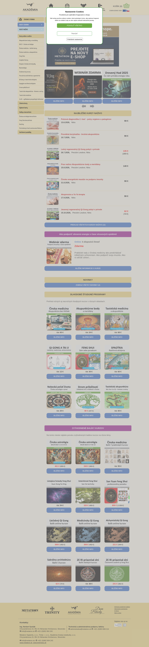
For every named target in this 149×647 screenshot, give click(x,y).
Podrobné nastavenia (74, 39)
